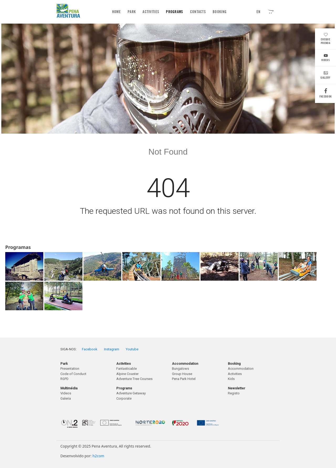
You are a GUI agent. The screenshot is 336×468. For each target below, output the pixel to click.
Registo (234, 393)
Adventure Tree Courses (134, 379)
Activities (151, 11)
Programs (174, 11)
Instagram (111, 349)
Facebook (325, 94)
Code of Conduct (73, 374)
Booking (220, 11)
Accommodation (241, 369)
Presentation (69, 369)
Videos (325, 58)
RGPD (64, 379)
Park (132, 11)
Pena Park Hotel (184, 379)
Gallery (325, 76)
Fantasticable (126, 369)
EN (258, 11)
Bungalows (180, 369)
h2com (98, 455)
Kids (231, 379)
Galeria (65, 398)
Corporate (124, 398)
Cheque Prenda (325, 39)
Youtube (132, 349)
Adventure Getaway (131, 393)
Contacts (198, 11)
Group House (182, 374)
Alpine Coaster (127, 374)
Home (117, 11)
